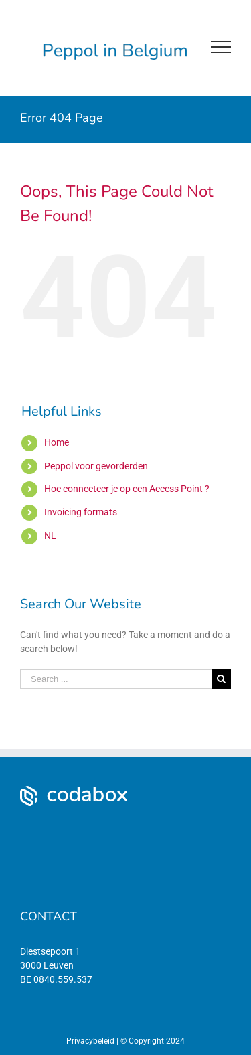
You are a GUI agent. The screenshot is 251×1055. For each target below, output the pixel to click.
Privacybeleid (90, 1041)
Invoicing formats (80, 512)
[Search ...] (116, 679)
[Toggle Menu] (220, 47)
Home (56, 442)
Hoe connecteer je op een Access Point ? (127, 488)
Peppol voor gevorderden (96, 466)
